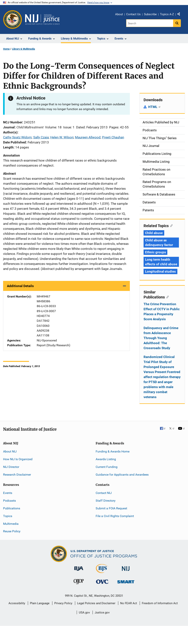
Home (6, 48)
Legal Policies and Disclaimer (96, 603)
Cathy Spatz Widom (17, 137)
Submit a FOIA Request (111, 508)
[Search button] (177, 23)
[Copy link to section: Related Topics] (171, 225)
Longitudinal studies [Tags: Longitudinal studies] (160, 271)
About (119, 14)
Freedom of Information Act (160, 603)
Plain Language (39, 603)
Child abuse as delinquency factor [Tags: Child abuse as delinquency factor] (159, 242)
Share (180, 14)
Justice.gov (102, 612)
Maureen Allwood (87, 137)
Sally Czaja (41, 137)
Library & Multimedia (23, 48)
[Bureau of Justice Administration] (78, 567)
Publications (11, 508)
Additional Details (20, 286)
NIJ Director (11, 467)
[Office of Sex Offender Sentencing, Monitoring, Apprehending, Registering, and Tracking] (125, 581)
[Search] (149, 23)
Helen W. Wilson (61, 137)
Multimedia (11, 524)
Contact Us (133, 14)
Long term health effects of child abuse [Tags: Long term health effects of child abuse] (161, 262)
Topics (7, 516)
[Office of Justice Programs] (12, 19)
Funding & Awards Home (112, 451)
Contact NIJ (104, 493)
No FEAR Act (128, 603)
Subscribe (150, 14)
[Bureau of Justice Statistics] (102, 571)
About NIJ (10, 451)
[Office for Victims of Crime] (102, 581)
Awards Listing (106, 459)
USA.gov (84, 612)
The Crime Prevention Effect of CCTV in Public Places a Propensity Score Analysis (162, 311)
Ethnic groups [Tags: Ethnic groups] (155, 252)
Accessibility (17, 603)
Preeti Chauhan (113, 137)
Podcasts (9, 500)
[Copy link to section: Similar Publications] (167, 297)
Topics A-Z (167, 14)
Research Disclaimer (17, 474)
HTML (154, 107)
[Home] (42, 19)
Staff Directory (106, 500)
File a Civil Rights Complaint (115, 516)
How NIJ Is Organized (17, 459)
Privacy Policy (63, 603)
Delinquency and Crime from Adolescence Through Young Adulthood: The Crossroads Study (161, 338)
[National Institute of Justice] (126, 567)
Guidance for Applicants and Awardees (122, 474)
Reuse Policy (11, 531)
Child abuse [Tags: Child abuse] (154, 233)
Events (7, 493)
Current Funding (106, 467)
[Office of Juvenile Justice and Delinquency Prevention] (79, 582)
